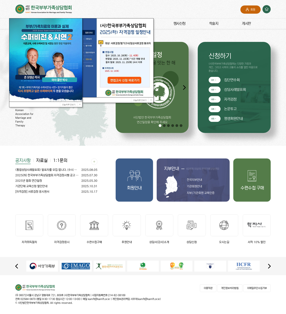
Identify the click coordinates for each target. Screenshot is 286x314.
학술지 (213, 23)
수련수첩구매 (94, 229)
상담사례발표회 (235, 90)
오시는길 (224, 229)
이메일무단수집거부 (257, 288)
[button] (184, 87)
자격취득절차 (29, 229)
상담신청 (192, 229)
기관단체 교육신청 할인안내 (56, 186)
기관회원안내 (194, 186)
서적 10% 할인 (257, 229)
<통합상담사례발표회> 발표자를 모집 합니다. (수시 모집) (56, 170)
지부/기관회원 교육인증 (200, 193)
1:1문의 (60, 160)
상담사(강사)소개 (159, 229)
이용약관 (208, 288)
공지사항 (23, 160)
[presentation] (16, 266)
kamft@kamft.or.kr (99, 299)
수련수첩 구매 (252, 188)
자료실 (42, 160)
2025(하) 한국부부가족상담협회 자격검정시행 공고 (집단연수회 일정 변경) (56, 175)
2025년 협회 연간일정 (56, 180)
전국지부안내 (194, 179)
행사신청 (179, 23)
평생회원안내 (233, 118)
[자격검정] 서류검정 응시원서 (56, 191)
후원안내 (127, 229)
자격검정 (230, 99)
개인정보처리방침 (230, 288)
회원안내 (134, 188)
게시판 (246, 23)
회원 (252, 9)
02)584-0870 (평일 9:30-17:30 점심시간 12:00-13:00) (50, 299)
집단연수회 (232, 80)
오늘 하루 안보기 (140, 100)
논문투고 (230, 109)
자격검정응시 (62, 229)
